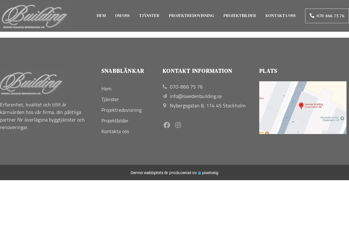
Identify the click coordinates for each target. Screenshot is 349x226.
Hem (86, 15)
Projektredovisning (177, 15)
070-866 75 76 (320, 16)
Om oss (108, 15)
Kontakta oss (266, 15)
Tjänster (135, 15)
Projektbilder (225, 15)
